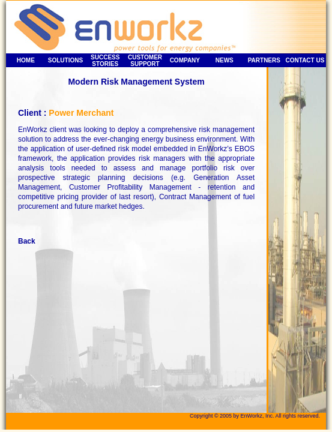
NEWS (225, 60)
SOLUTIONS (65, 60)
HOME (26, 60)
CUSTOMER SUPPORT (145, 60)
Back (26, 241)
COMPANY (185, 60)
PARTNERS (264, 60)
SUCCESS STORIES (105, 60)
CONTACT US (305, 60)
